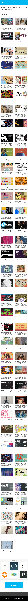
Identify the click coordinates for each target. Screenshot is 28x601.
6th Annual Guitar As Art (5, 361)
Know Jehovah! (3, 463)
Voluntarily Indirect (18, 332)
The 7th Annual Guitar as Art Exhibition (8, 274)
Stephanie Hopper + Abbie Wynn (20, 85)
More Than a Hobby (4, 187)
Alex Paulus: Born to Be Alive (6, 201)
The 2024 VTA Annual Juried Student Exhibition (9, 70)
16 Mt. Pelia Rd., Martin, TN (18, 12)
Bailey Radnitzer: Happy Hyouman (21, 274)
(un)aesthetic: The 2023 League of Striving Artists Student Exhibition (13, 143)
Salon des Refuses (4, 376)
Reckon (16, 56)
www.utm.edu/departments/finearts (7, 12)
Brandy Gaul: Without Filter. (6, 245)
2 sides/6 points (18, 99)
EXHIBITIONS (6, 598)
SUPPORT (19, 598)
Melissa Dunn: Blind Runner (6, 303)
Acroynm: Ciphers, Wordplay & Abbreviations (9, 419)
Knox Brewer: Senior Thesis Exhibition (8, 216)
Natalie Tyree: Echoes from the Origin (7, 27)
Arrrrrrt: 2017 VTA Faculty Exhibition (7, 434)
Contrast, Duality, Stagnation (6, 332)
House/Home (3, 550)
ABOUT (15, 598)
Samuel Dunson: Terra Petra (20, 259)
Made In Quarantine (18, 303)
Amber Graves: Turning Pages (20, 245)
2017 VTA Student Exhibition (6, 448)
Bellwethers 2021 (4, 259)
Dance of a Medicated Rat (5, 536)
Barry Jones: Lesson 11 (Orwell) (6, 41)
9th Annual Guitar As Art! (5, 114)
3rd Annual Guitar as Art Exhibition (7, 521)
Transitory (17, 70)
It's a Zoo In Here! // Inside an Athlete (21, 448)
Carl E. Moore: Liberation (5, 85)
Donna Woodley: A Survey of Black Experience (9, 158)
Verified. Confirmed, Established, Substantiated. (9, 230)
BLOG (23, 598)
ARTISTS (11, 598)
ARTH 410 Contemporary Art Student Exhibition (9, 390)
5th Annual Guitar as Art (5, 405)
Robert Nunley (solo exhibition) (20, 521)
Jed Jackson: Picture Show (20, 41)
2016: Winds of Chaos (5, 492)
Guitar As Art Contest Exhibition (6, 56)
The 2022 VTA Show (18, 201)
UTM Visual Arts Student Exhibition (21, 536)
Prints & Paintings (18, 376)
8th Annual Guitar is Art (19, 187)
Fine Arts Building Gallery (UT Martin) (7, 28)
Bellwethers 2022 (18, 172)
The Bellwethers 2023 (5, 99)
